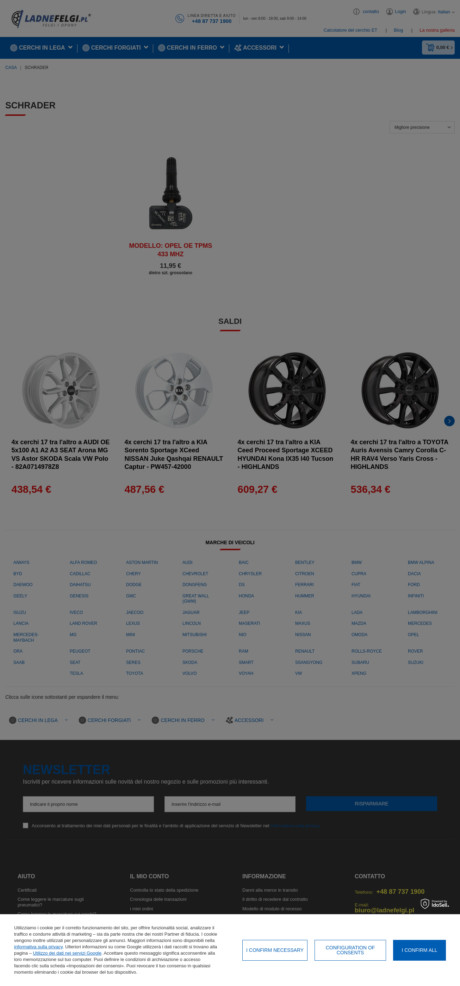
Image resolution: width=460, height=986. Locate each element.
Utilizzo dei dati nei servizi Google (67, 953)
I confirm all (419, 950)
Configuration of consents (350, 950)
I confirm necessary (275, 950)
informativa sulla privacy (38, 946)
